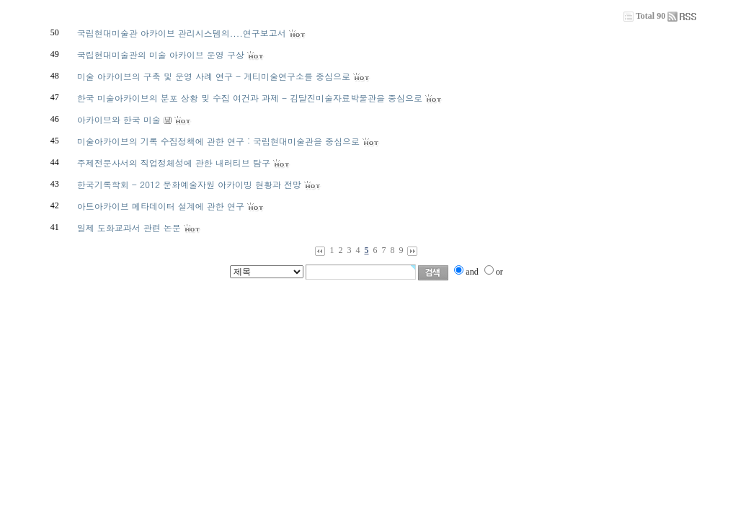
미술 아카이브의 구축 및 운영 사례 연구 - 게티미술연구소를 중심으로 (213, 76)
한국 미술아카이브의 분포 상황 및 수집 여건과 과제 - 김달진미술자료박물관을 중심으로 (249, 98)
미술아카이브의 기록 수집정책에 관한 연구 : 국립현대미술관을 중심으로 (218, 141)
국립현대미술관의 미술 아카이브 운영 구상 (160, 54)
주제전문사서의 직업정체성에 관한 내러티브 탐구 (173, 162)
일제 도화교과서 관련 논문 (129, 227)
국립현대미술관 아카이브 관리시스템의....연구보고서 (181, 33)
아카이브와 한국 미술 (119, 119)
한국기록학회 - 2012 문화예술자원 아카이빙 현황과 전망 (189, 184)
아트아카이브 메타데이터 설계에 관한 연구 (160, 206)
